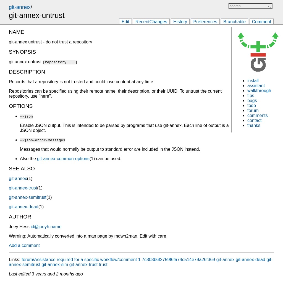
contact (254, 120)
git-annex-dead (23, 206)
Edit (125, 21)
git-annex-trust (23, 188)
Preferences (205, 21)
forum (253, 110)
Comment (261, 21)
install (253, 80)
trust (103, 264)
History (180, 21)
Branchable (234, 21)
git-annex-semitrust (27, 197)
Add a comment (24, 245)
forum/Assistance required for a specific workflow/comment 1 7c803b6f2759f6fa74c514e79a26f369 (118, 259)
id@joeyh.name (46, 226)
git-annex (20, 7)
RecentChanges (151, 21)
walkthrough (259, 90)
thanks (253, 125)
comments (257, 115)
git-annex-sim (54, 264)
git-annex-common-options (63, 158)
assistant (256, 85)
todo (251, 105)
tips (250, 95)
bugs (252, 100)
